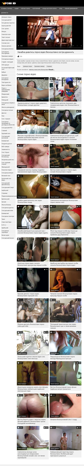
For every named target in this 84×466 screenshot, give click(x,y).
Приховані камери (7, 56)
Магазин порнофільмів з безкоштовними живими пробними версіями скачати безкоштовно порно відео (33, 137)
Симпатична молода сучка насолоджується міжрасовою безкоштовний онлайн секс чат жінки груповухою (31, 455)
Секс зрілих (5, 28)
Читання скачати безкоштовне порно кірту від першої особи (63, 295)
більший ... (51, 69)
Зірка (60, 8)
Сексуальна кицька (7, 59)
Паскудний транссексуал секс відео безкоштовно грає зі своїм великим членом (63, 326)
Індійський (5, 190)
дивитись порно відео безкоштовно (38, 69)
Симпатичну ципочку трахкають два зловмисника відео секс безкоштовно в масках (64, 105)
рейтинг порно (25, 8)
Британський (5, 199)
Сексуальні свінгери (8, 216)
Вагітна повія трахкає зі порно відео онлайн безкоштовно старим (63, 171)
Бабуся (4, 72)
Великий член (6, 175)
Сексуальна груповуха (5, 231)
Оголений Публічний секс (8, 68)
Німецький (5, 100)
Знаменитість (6, 149)
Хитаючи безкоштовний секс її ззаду (63, 420)
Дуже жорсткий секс (8, 40)
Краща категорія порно (50, 8)
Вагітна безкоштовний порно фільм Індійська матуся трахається (63, 388)
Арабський (5, 228)
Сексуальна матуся (7, 173)
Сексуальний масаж (8, 238)
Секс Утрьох (5, 152)
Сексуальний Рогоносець (6, 156)
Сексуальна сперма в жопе (8, 103)
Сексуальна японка (7, 49)
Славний (4, 130)
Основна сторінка (6, 8)
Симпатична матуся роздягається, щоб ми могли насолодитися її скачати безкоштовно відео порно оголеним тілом (64, 138)
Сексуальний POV (7, 127)
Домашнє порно (6, 17)
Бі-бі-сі (4, 225)
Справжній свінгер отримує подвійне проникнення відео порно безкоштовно (32, 171)
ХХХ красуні (5, 65)
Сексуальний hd (6, 20)
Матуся (4, 31)
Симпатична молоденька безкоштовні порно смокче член (64, 201)
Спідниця (4, 193)
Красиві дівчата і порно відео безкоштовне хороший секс (28, 295)
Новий (16, 8)
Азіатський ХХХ (6, 26)
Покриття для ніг (7, 143)
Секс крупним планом (6, 163)
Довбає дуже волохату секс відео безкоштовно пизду (30, 201)
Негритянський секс (8, 159)
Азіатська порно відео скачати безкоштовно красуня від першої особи (32, 264)
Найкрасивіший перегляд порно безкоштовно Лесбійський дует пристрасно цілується (62, 454)
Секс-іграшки (6, 119)
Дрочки (4, 113)
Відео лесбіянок (6, 85)
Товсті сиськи (6, 37)
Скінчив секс (6, 43)
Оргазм (4, 202)
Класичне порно (6, 170)
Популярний (36, 8)
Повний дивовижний (71, 8)
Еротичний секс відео (6, 179)
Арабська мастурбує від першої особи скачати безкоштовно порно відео (64, 264)
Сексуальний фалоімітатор (6, 183)
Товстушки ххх (6, 82)
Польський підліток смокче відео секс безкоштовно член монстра (31, 358)
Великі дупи (5, 235)
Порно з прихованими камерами (6, 89)
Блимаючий (5, 141)
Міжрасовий (5, 94)
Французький (6, 167)
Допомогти (4, 13)
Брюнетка (5, 97)
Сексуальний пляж (7, 210)
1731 (21, 56)
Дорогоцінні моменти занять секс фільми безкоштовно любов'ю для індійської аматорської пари (33, 389)
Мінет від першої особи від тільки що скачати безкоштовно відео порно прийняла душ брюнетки (63, 233)
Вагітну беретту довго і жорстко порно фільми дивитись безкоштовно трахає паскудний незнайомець (32, 421)
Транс (3, 219)
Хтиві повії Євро (6, 222)
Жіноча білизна (6, 205)
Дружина (4, 75)
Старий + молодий (7, 62)
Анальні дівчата (6, 46)
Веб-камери (5, 146)
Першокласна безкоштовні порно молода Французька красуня (62, 358)
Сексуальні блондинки (5, 78)
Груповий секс (6, 133)
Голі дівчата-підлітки (8, 23)
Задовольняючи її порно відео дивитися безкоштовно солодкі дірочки (32, 104)
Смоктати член (6, 34)
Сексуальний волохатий (6, 137)
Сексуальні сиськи (7, 110)
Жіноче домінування (8, 107)
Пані (3, 116)
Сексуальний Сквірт (8, 187)
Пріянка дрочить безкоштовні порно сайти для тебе (31, 325)
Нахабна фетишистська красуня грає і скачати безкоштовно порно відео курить (33, 232)
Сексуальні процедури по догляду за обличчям (8, 123)
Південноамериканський (9, 196)
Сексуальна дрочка (7, 207)
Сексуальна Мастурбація (5, 52)
